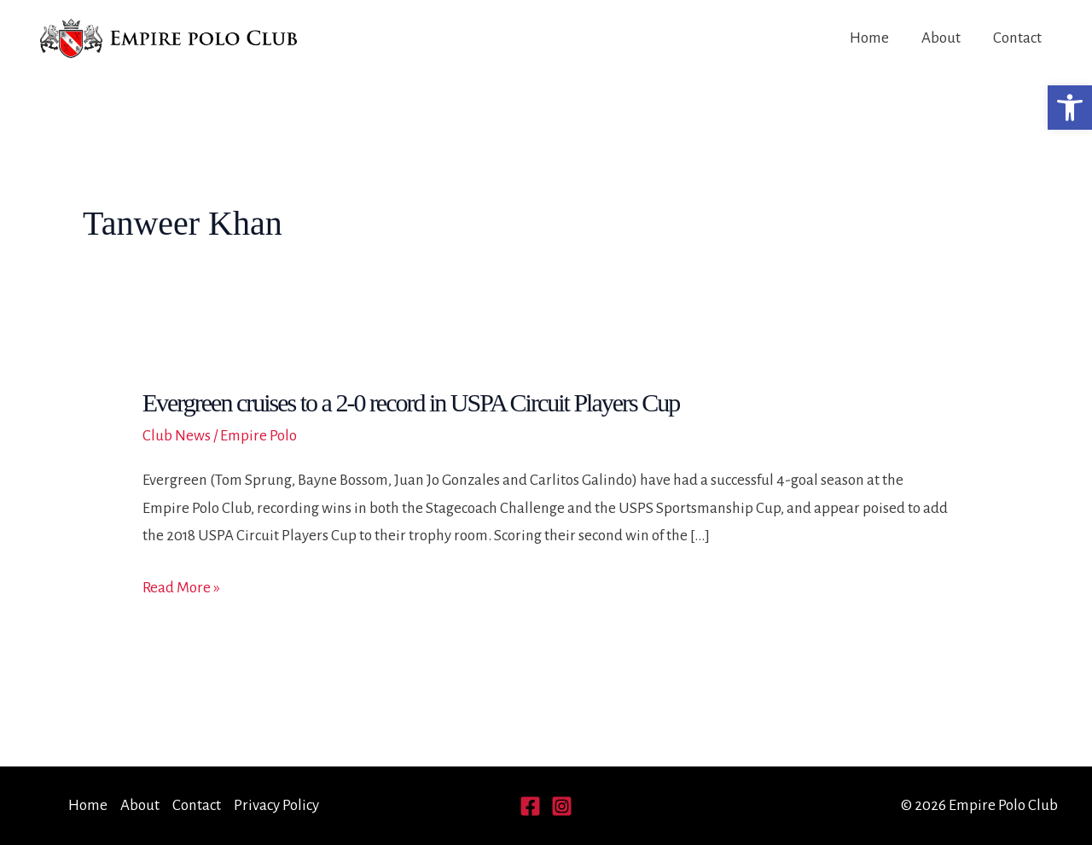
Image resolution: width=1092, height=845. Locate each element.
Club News (176, 436)
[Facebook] (530, 806)
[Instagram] (561, 806)
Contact (1017, 38)
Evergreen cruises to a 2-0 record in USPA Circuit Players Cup (411, 402)
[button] (1070, 107)
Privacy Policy (276, 805)
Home (869, 38)
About (941, 38)
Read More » (181, 588)
